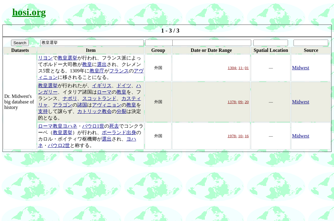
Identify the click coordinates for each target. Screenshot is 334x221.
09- (241, 101)
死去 (114, 126)
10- (241, 136)
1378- (232, 101)
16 (247, 136)
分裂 (121, 111)
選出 (102, 64)
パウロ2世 (59, 145)
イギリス (102, 85)
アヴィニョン (106, 104)
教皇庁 (97, 70)
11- (241, 67)
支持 (43, 111)
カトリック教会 (94, 111)
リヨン (45, 57)
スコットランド (99, 98)
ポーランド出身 (119, 132)
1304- (232, 67)
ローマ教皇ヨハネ (57, 126)
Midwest (300, 67)
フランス (119, 70)
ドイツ (124, 85)
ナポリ (70, 98)
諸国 (82, 104)
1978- (232, 136)
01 (247, 67)
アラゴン (62, 104)
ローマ (104, 92)
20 (247, 101)
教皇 (87, 64)
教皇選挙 (67, 57)
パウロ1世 (93, 126)
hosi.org (29, 11)
